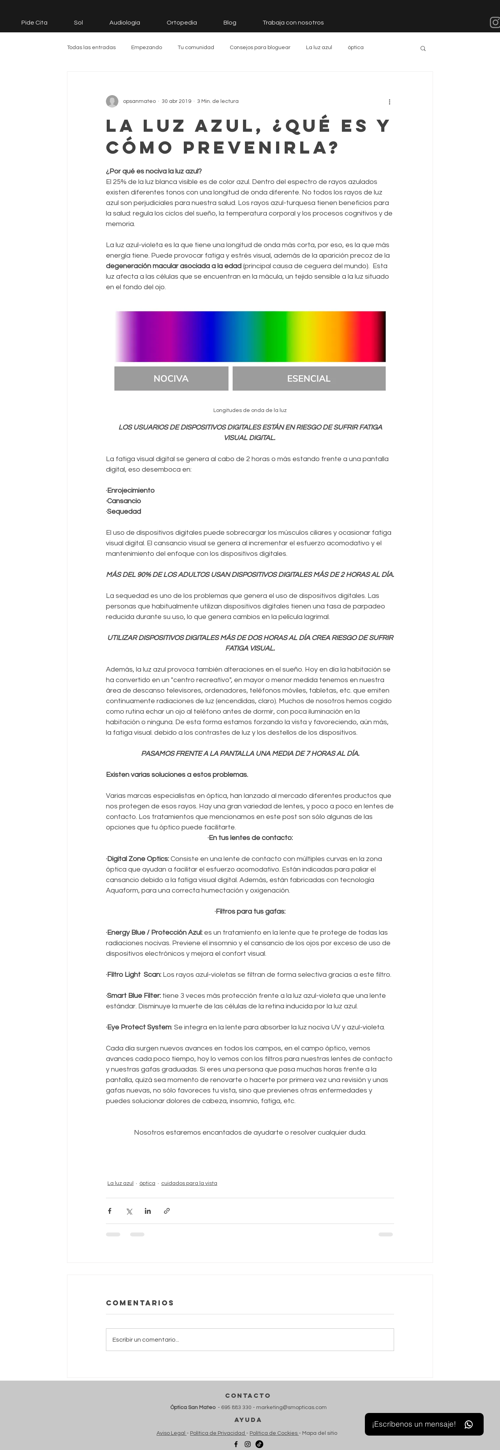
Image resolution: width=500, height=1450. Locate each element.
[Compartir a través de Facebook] (109, 1211)
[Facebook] (236, 1444)
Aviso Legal (172, 1433)
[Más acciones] (389, 101)
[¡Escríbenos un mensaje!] (424, 1424)
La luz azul (319, 47)
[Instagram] (248, 1444)
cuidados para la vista (189, 1183)
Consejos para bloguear (260, 47)
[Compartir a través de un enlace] (167, 1211)
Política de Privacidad (218, 1433)
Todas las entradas (91, 47)
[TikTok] (259, 1444)
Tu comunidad (196, 47)
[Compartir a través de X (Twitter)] (128, 1211)
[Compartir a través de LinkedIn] (147, 1211)
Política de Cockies (274, 1433)
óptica (356, 47)
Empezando (146, 47)
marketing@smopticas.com (291, 1407)
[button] (423, 48)
